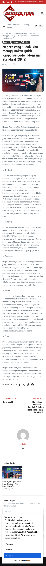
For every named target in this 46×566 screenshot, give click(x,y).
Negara (9, 27)
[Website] (23, 449)
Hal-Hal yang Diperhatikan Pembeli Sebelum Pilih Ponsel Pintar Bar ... (11, 484)
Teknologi (25, 25)
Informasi (16, 25)
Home (9, 25)
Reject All (9, 550)
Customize (10, 544)
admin (23, 444)
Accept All (10, 555)
